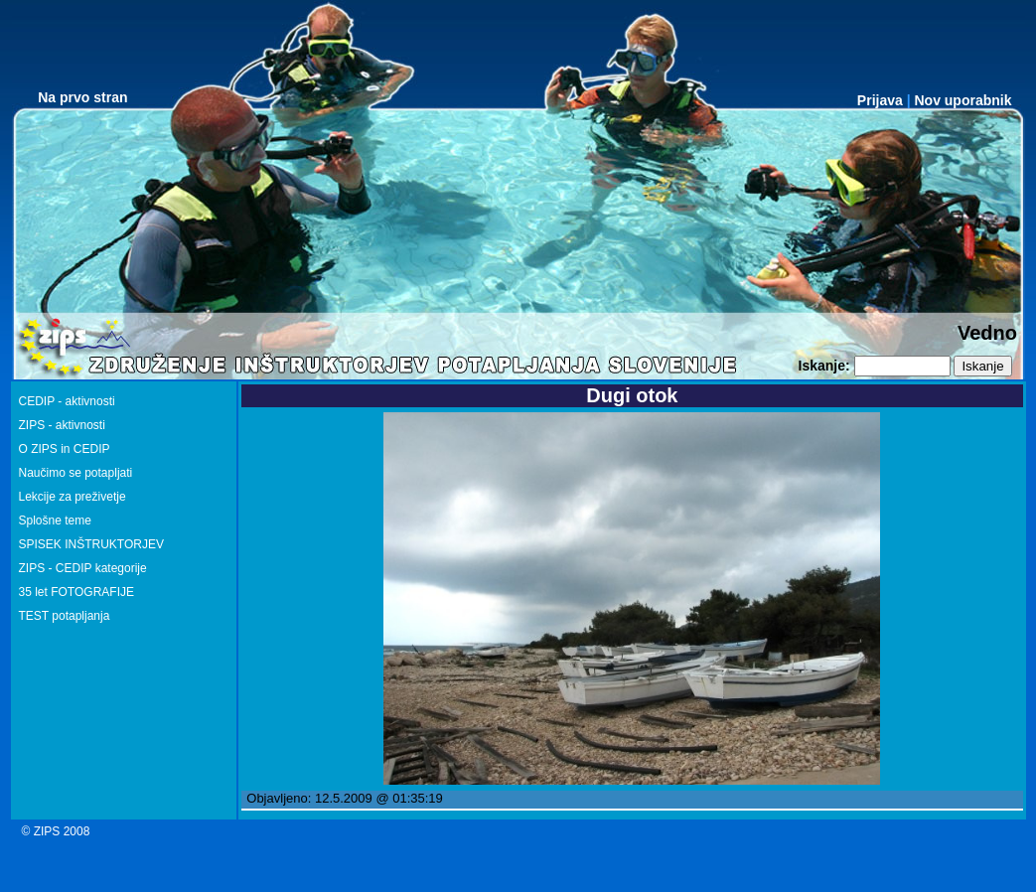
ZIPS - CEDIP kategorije (83, 568)
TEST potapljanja (64, 616)
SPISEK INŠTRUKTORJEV (91, 544)
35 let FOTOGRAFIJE (76, 592)
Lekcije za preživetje (72, 497)
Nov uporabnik (962, 100)
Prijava (880, 100)
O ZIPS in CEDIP (64, 449)
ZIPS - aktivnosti (62, 425)
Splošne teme (55, 520)
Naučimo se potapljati (76, 473)
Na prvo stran (82, 97)
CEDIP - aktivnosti (67, 401)
